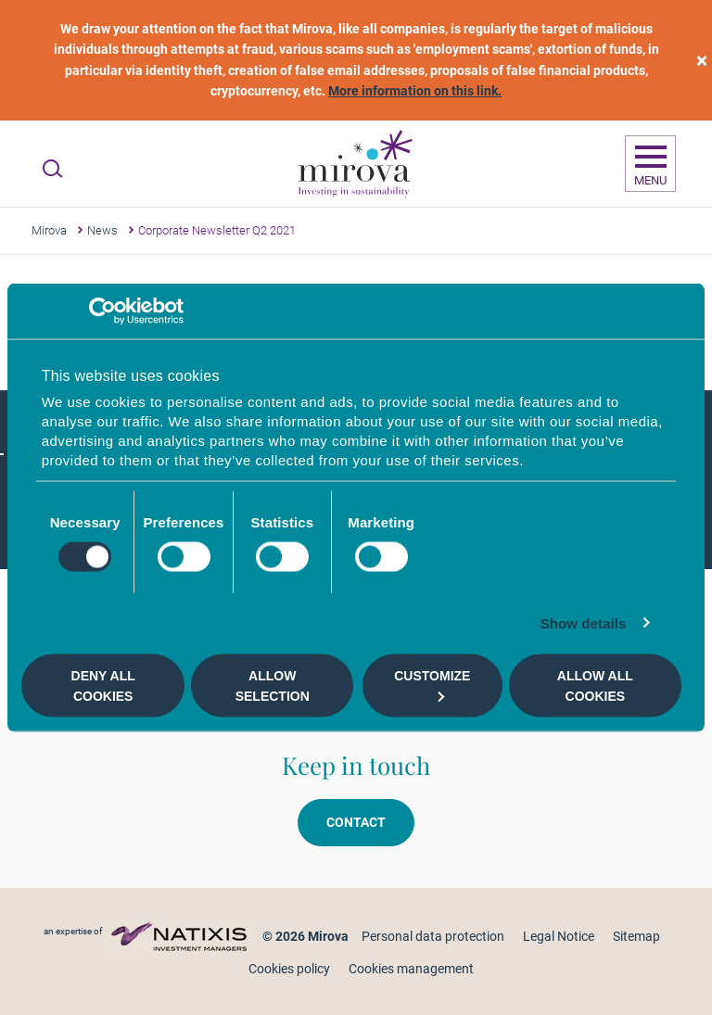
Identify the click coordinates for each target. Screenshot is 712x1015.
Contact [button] (356, 822)
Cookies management (411, 968)
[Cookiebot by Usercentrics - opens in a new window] (102, 310)
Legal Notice (558, 936)
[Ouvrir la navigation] (650, 164)
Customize (432, 684)
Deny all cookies (103, 685)
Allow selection (272, 685)
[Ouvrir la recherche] (52, 168)
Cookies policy (289, 968)
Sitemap (636, 936)
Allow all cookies (595, 685)
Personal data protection (433, 936)
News (102, 230)
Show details (583, 623)
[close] (701, 60)
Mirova (49, 230)
